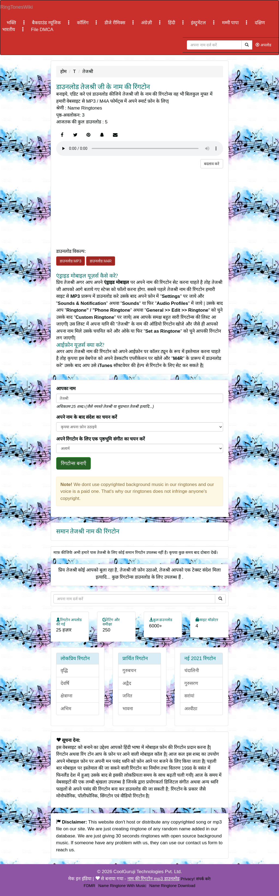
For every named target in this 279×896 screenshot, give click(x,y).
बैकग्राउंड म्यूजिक (47, 22)
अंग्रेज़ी (147, 22)
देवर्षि (65, 683)
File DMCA (42, 29)
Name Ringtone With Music (122, 885)
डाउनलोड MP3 (71, 261)
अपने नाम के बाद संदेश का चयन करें (86, 417)
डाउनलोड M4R (101, 261)
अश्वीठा (190, 708)
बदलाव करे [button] (212, 164)
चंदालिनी (191, 670)
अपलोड (263, 45)
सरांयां (189, 695)
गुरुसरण (191, 683)
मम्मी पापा (231, 22)
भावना (127, 708)
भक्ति (12, 22)
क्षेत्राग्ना (66, 695)
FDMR (89, 885)
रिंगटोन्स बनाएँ (73, 463)
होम (63, 71)
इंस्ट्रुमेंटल (199, 22)
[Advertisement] (139, 206)
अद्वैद (126, 683)
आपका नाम (66, 388)
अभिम (66, 708)
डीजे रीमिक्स (115, 22)
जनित (127, 695)
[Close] (214, 45)
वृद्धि (64, 670)
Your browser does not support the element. (139, 148)
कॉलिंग (83, 22)
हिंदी (172, 22)
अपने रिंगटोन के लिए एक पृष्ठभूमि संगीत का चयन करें (100, 439)
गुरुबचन (129, 670)
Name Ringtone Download (172, 885)
